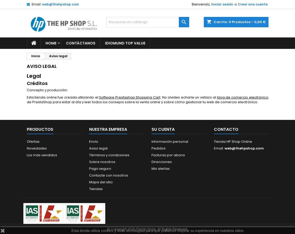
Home (50, 43)
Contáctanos (80, 43)
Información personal (170, 141)
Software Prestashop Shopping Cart (129, 97)
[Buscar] (147, 22)
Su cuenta (163, 129)
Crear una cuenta (253, 4)
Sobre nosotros (102, 161)
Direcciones (162, 161)
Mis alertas (161, 168)
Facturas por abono (168, 155)
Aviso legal (98, 148)
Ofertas (33, 141)
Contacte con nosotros (108, 175)
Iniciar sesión (222, 4)
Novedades (37, 148)
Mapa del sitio (101, 182)
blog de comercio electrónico (242, 97)
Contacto (226, 129)
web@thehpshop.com (60, 4)
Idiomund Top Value (125, 43)
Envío (93, 141)
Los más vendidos (42, 155)
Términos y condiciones (109, 155)
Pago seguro (100, 168)
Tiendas (96, 188)
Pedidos (159, 148)
